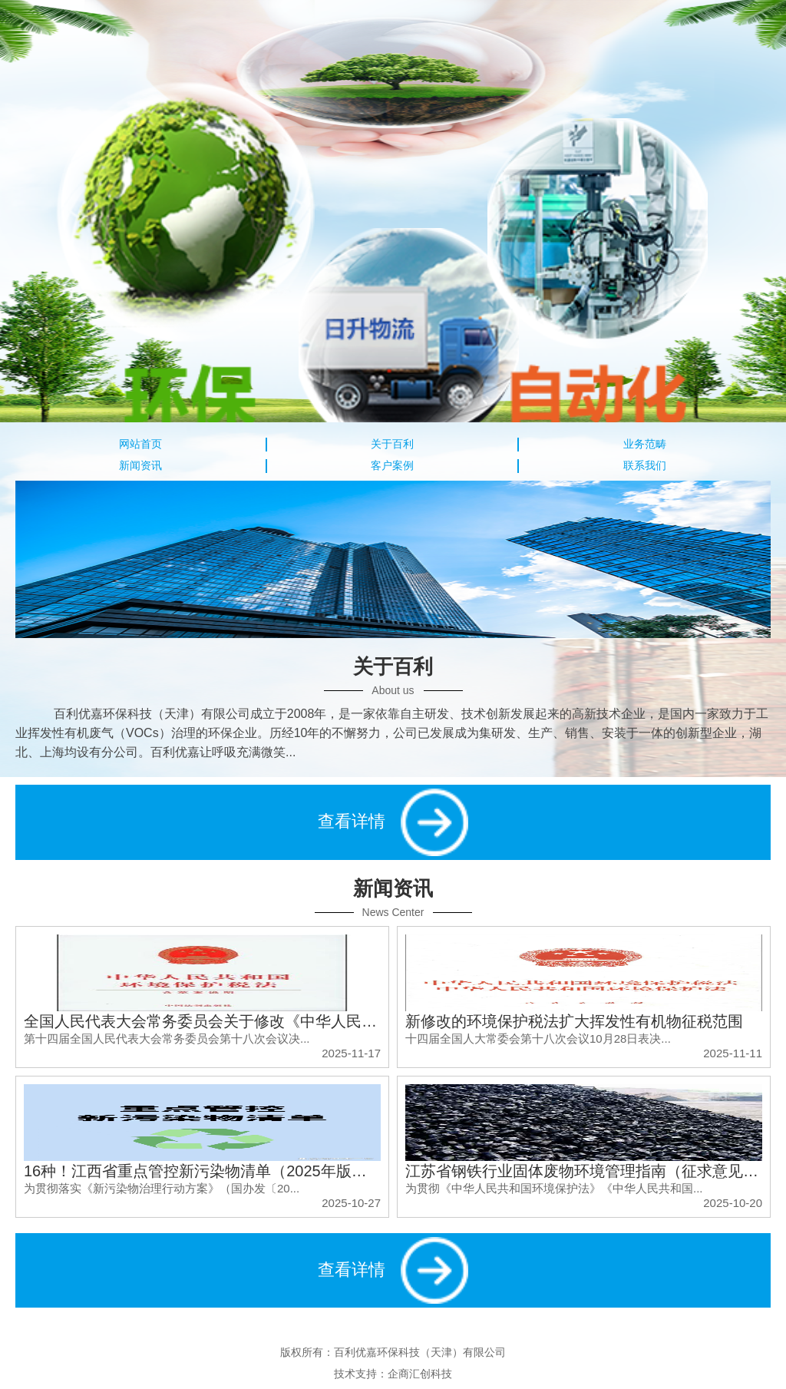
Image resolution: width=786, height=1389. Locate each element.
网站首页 (140, 444)
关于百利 (392, 444)
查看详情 (393, 822)
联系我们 (644, 465)
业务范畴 (644, 444)
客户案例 (392, 465)
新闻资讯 (140, 465)
